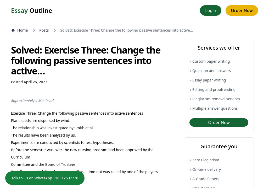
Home (19, 30)
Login (210, 10)
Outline (31, 10)
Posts (44, 30)
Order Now (242, 10)
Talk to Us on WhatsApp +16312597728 (45, 177)
